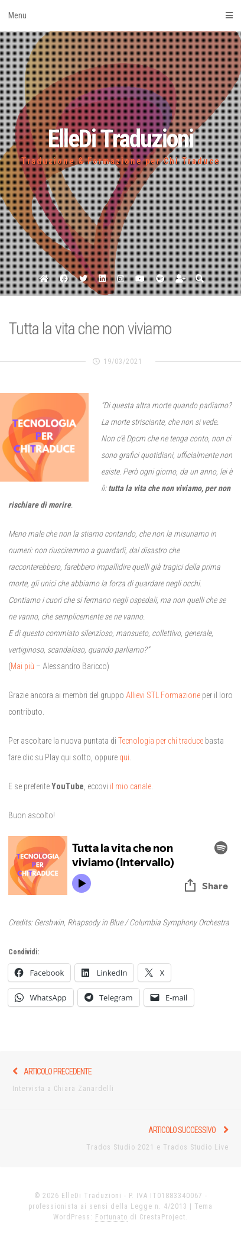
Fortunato (111, 1217)
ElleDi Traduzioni (120, 138)
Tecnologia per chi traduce (160, 740)
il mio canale (130, 786)
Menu (120, 15)
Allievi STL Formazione (163, 695)
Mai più (22, 666)
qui (124, 757)
